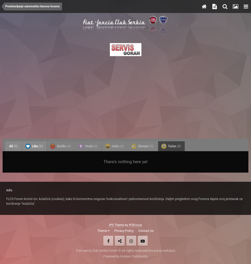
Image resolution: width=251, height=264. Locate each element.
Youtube (143, 241)
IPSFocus (135, 225)
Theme (103, 231)
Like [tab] (34, 146)
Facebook (108, 241)
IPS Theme (116, 225)
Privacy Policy (124, 231)
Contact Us (146, 231)
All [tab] (13, 146)
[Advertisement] (125, 95)
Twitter (120, 241)
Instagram (131, 241)
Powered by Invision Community (125, 256)
